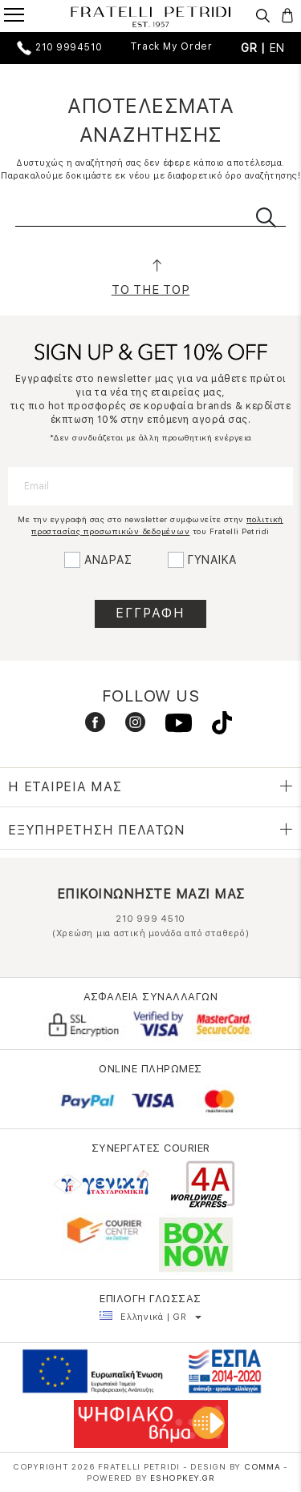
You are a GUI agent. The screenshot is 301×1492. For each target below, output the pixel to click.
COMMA (264, 1466)
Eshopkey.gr (182, 1477)
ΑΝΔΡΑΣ (108, 559)
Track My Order (171, 46)
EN (278, 48)
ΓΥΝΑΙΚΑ (212, 559)
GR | (255, 48)
